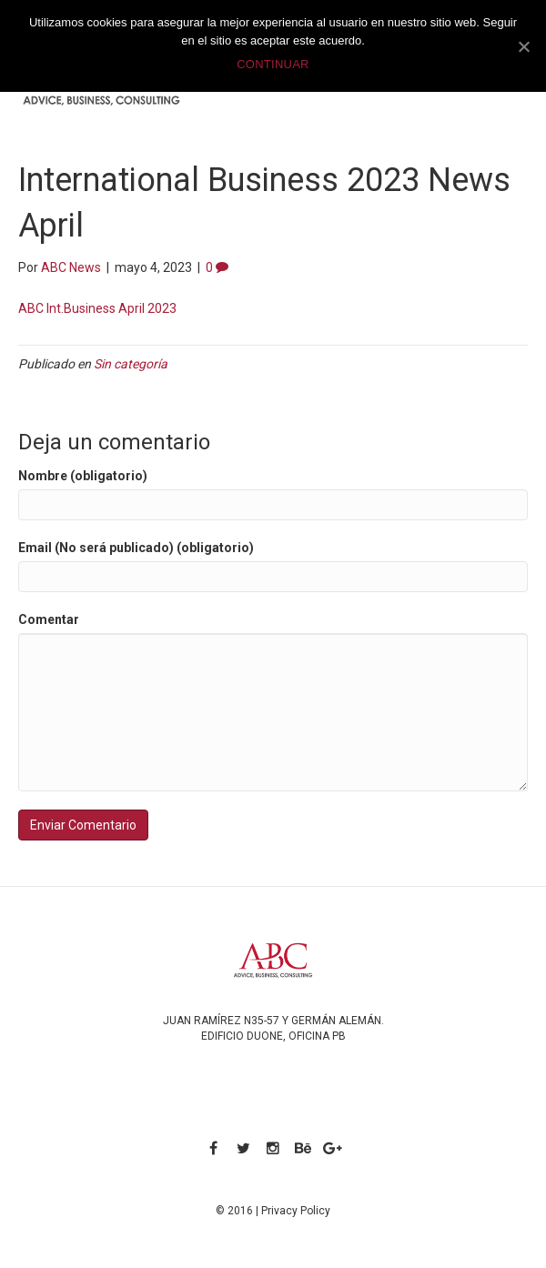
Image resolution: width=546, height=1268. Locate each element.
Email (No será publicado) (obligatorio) (136, 547)
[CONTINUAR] (523, 46)
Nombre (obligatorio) (82, 475)
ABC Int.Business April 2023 (97, 308)
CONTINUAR (273, 64)
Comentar (48, 619)
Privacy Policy (295, 1210)
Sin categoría (130, 364)
